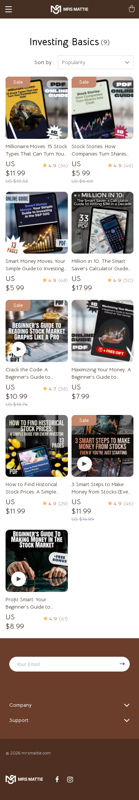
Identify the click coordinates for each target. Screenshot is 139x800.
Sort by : (44, 62)
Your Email (28, 664)
